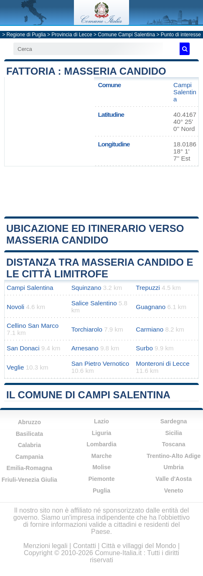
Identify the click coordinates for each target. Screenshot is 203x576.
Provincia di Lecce (71, 35)
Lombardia (101, 444)
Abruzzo (29, 422)
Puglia (101, 490)
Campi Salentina (184, 92)
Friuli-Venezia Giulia (29, 479)
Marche (101, 456)
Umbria (174, 467)
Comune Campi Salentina (126, 35)
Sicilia (173, 433)
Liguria (102, 433)
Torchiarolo (86, 329)
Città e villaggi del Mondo (139, 545)
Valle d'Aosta (173, 478)
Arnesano (85, 348)
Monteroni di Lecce (162, 363)
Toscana (173, 444)
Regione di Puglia (26, 35)
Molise (101, 467)
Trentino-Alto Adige (173, 456)
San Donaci (23, 348)
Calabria (29, 445)
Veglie (15, 367)
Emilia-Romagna (29, 468)
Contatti (84, 545)
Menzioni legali (45, 545)
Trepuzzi (148, 287)
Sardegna (173, 421)
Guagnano (150, 306)
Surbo (144, 348)
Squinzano (86, 287)
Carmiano (149, 329)
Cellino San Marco (32, 325)
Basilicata (29, 433)
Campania (29, 456)
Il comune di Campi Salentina (88, 394)
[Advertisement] (101, 191)
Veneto (173, 490)
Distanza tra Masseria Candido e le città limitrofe (99, 268)
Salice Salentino (94, 303)
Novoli (15, 306)
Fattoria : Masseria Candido (86, 71)
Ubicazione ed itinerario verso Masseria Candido (95, 234)
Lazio (101, 421)
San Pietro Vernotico (100, 363)
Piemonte (101, 478)
